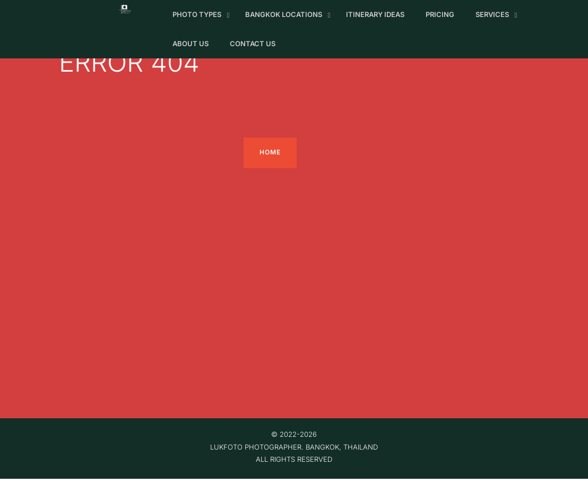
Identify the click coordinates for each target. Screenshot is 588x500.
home (270, 153)
